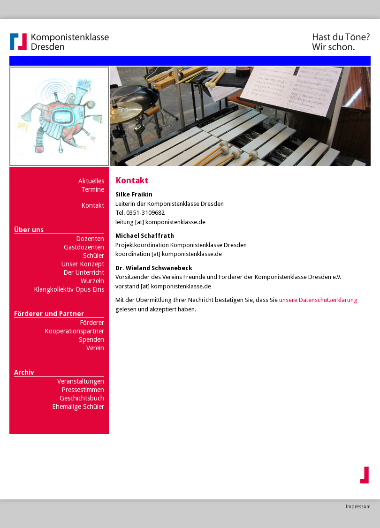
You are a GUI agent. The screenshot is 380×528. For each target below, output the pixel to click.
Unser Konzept (82, 264)
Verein (95, 348)
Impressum (358, 506)
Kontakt (92, 205)
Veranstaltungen (80, 381)
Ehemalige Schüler (78, 406)
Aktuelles (91, 181)
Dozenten (90, 238)
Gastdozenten (84, 247)
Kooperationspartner (74, 331)
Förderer (92, 322)
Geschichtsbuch (82, 398)
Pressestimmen (82, 389)
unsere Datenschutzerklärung (318, 299)
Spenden (91, 339)
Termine (92, 189)
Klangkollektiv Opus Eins (69, 289)
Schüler (93, 255)
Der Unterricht (83, 272)
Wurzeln (92, 281)
